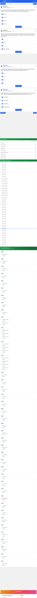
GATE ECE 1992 (4, 527)
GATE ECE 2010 (4, 396)
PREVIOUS (3, 3)
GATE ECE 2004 (4, 440)
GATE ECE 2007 (4, 418)
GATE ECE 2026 (4, 254)
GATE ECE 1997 (4, 491)
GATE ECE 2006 (4, 425)
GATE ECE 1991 (4, 534)
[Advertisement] (18, 59)
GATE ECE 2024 (4, 268)
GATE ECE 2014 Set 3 (5, 361)
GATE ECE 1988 (4, 556)
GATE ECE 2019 (4, 305)
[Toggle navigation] (35, 1)
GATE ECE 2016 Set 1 (5, 336)
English (4, 270)
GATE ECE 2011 (4, 389)
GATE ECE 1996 (4, 498)
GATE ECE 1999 (4, 476)
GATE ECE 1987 (4, 563)
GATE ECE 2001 (4, 462)
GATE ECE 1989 (4, 549)
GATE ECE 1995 (4, 505)
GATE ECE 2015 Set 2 (5, 350)
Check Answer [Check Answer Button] (18, 26)
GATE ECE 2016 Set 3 (5, 330)
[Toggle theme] (33, 1)
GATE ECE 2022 (4, 283)
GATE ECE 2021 (4, 290)
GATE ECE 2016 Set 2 (5, 333)
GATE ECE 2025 (4, 261)
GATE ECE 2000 (4, 469)
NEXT (35, 3)
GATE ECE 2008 (4, 411)
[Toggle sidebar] (1, 1)
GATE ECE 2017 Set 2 (5, 319)
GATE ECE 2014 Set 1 (5, 367)
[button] (18, 14)
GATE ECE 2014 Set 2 (5, 364)
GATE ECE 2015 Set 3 (5, 347)
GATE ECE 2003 (4, 447)
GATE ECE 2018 (4, 312)
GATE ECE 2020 (4, 297)
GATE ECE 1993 (4, 520)
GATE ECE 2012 (4, 382)
